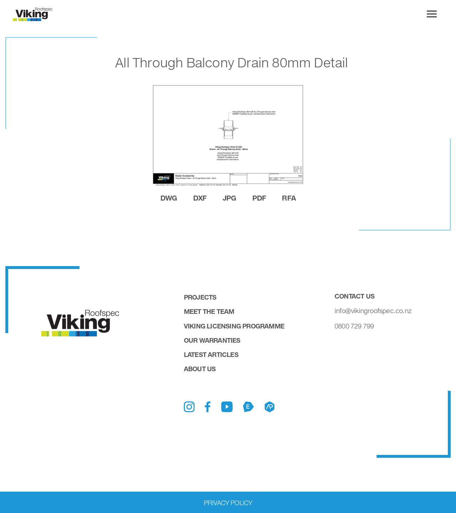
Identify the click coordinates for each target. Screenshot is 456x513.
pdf (259, 197)
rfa (289, 197)
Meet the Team (209, 311)
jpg (229, 197)
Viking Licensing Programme (234, 326)
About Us (200, 369)
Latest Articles (211, 354)
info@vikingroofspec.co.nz (373, 311)
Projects (200, 297)
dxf (200, 197)
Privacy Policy (228, 503)
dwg (168, 197)
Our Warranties (212, 340)
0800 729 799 (354, 326)
